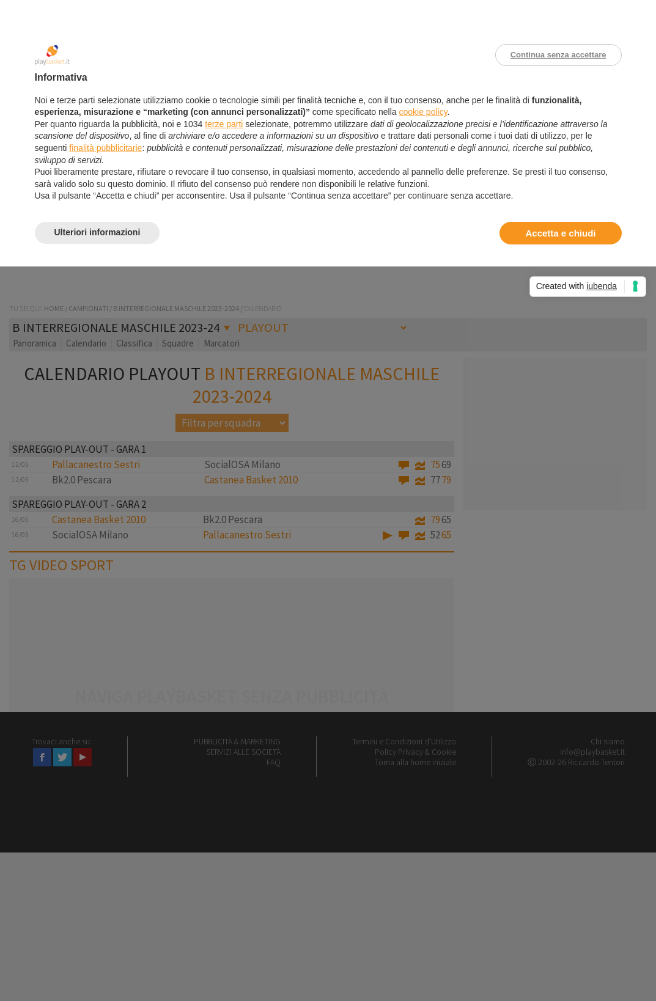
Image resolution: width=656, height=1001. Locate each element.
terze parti (224, 124)
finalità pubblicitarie (105, 148)
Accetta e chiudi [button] (560, 233)
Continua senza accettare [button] (558, 54)
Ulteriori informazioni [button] (97, 232)
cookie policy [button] (423, 112)
